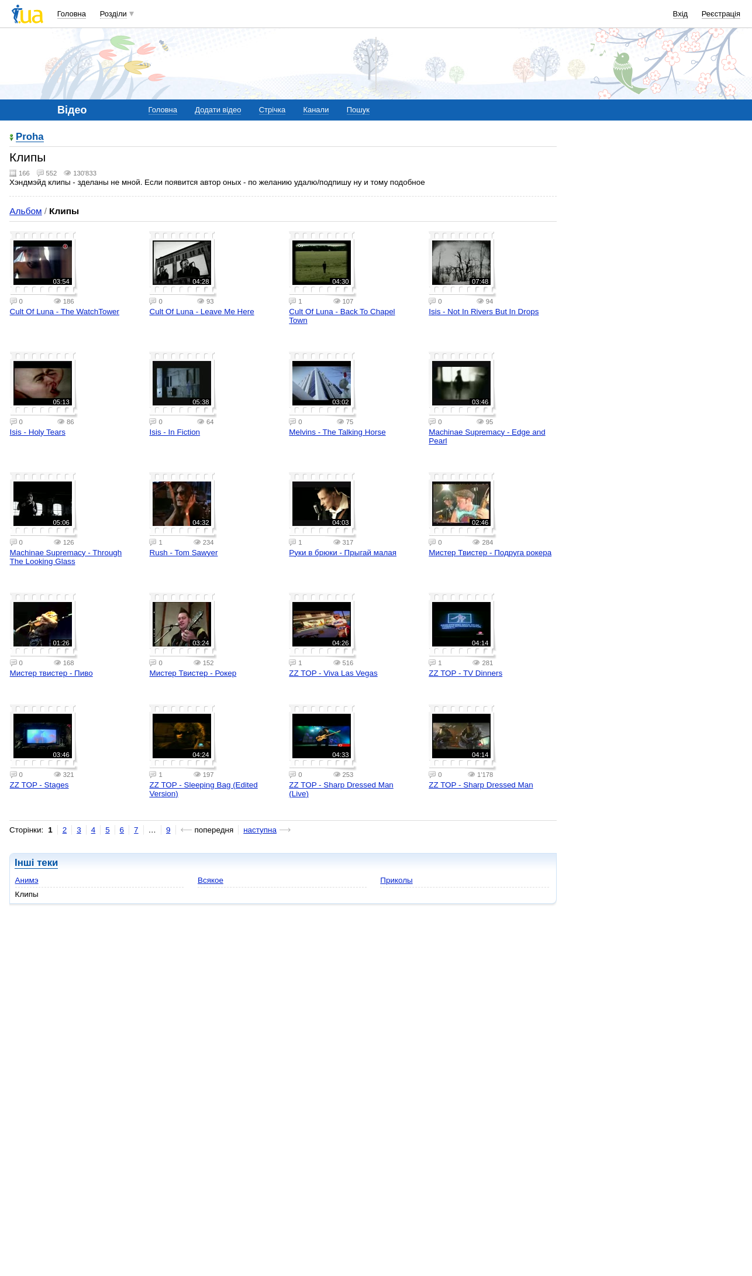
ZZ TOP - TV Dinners (465, 673)
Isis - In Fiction (174, 432)
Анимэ (27, 880)
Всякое (210, 880)
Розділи (113, 13)
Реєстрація (721, 13)
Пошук (358, 109)
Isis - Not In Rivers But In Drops (484, 311)
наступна (260, 830)
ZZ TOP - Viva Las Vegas (333, 673)
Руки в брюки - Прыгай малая (342, 552)
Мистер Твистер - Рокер (192, 673)
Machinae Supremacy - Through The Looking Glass (66, 557)
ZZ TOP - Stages (39, 784)
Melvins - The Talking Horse (337, 432)
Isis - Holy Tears (37, 432)
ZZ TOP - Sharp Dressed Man (481, 784)
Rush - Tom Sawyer (183, 552)
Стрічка (272, 109)
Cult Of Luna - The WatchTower (64, 311)
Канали (316, 109)
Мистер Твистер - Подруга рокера (490, 552)
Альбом (25, 211)
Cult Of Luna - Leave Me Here (201, 311)
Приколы (396, 880)
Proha (30, 137)
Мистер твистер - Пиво (51, 673)
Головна (71, 13)
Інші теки (36, 862)
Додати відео (218, 109)
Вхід (680, 13)
